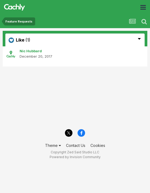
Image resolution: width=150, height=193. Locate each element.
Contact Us (75, 145)
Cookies (97, 145)
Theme (53, 145)
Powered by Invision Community (75, 157)
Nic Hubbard (31, 51)
